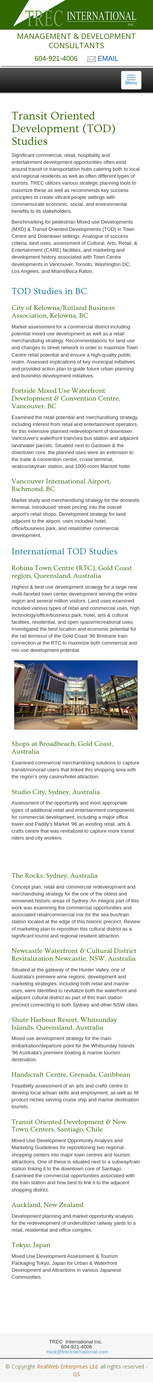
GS (76, 1374)
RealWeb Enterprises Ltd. (68, 1366)
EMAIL (102, 58)
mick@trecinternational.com (76, 1351)
